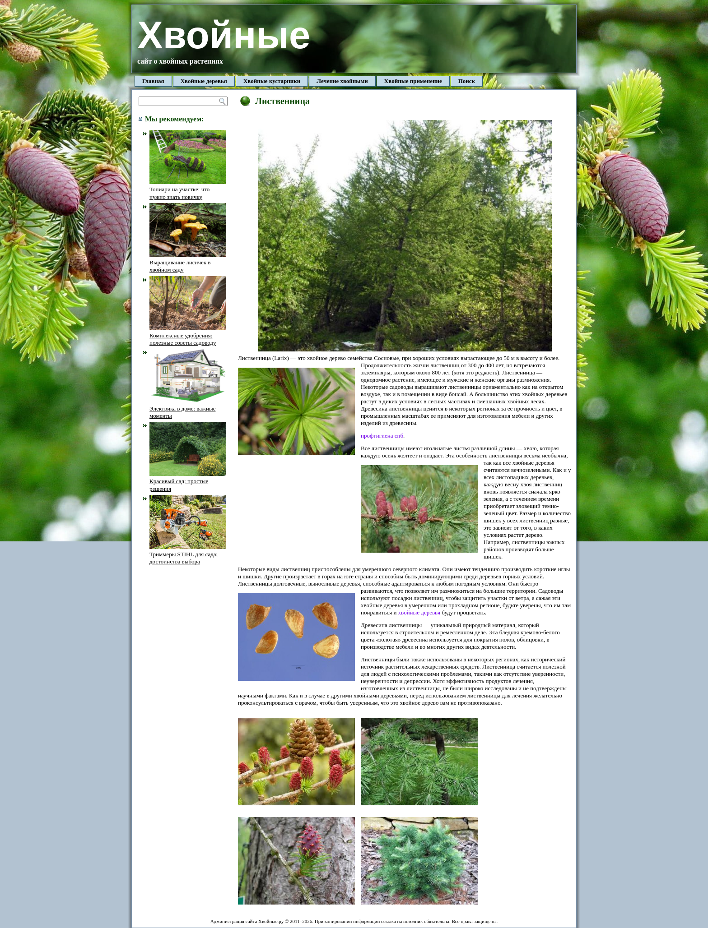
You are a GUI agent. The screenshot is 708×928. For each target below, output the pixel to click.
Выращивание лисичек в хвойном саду (187, 262)
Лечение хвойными (342, 81)
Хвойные (223, 35)
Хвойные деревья (204, 81)
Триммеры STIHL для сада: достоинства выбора (187, 554)
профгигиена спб (382, 435)
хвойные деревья (419, 612)
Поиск (466, 81)
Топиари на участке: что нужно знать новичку (187, 189)
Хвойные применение (413, 81)
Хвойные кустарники (271, 81)
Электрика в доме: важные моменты (187, 408)
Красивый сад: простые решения (187, 481)
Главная (153, 81)
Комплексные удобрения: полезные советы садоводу (187, 335)
